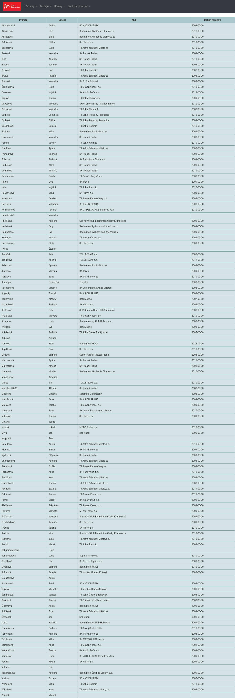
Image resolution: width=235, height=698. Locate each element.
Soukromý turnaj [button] (78, 6)
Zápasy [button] (30, 6)
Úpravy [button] (58, 6)
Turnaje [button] (44, 6)
